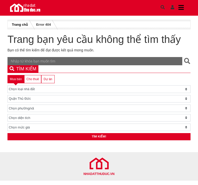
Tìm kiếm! (99, 137)
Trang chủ (20, 24)
